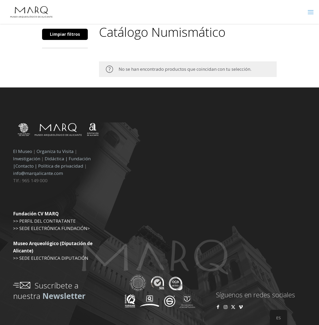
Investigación (26, 159)
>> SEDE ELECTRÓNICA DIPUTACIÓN (50, 258)
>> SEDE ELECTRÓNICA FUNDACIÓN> (51, 228)
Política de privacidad (61, 166)
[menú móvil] (310, 11)
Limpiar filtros (65, 34)
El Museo (22, 151)
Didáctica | (57, 159)
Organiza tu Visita (55, 151)
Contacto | (26, 166)
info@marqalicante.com (38, 173)
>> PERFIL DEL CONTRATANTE (44, 221)
